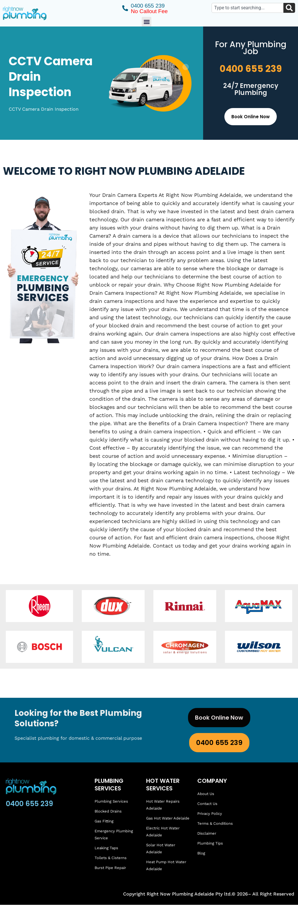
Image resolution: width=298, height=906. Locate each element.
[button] (146, 22)
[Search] (289, 8)
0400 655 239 (251, 68)
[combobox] (247, 8)
